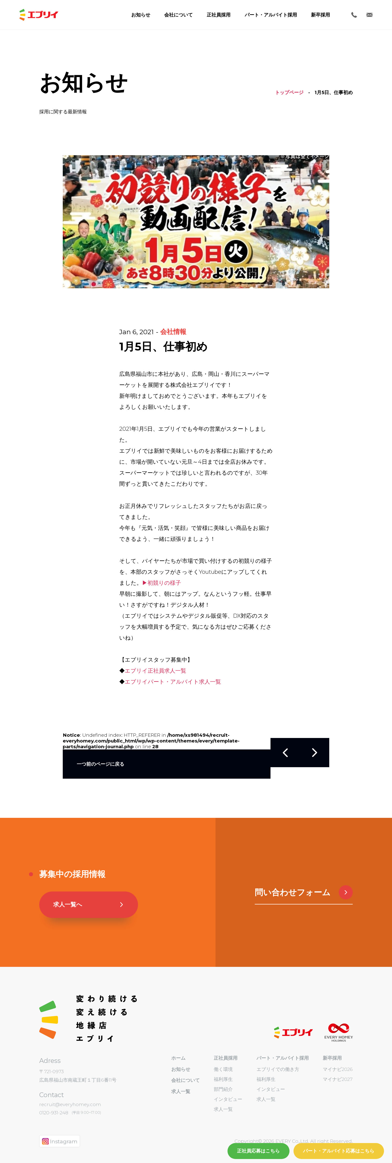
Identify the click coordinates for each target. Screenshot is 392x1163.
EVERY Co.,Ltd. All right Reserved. (313, 1141)
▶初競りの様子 (161, 583)
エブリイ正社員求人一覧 (155, 670)
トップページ (289, 92)
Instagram (59, 1141)
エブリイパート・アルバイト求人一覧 (173, 681)
